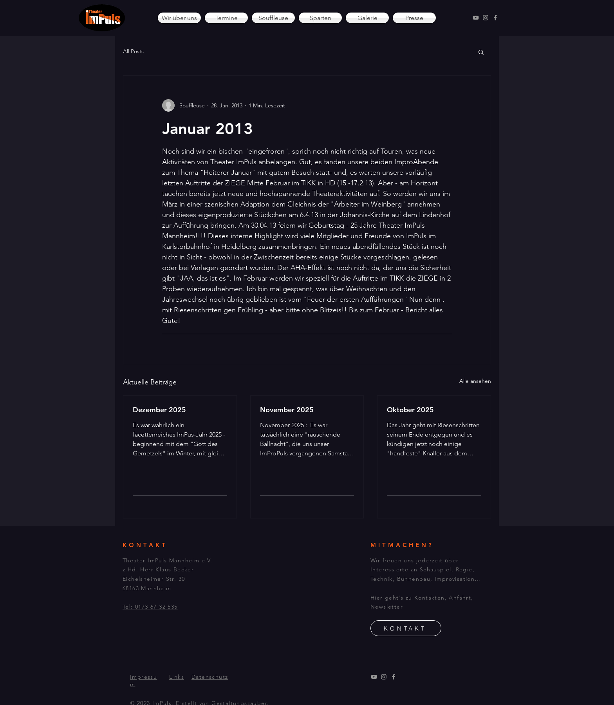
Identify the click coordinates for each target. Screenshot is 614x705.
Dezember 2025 (159, 409)
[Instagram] (485, 17)
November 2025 (287, 409)
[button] (481, 52)
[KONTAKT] (405, 628)
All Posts (133, 51)
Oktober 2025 (410, 409)
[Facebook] (495, 17)
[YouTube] (475, 17)
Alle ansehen (475, 380)
